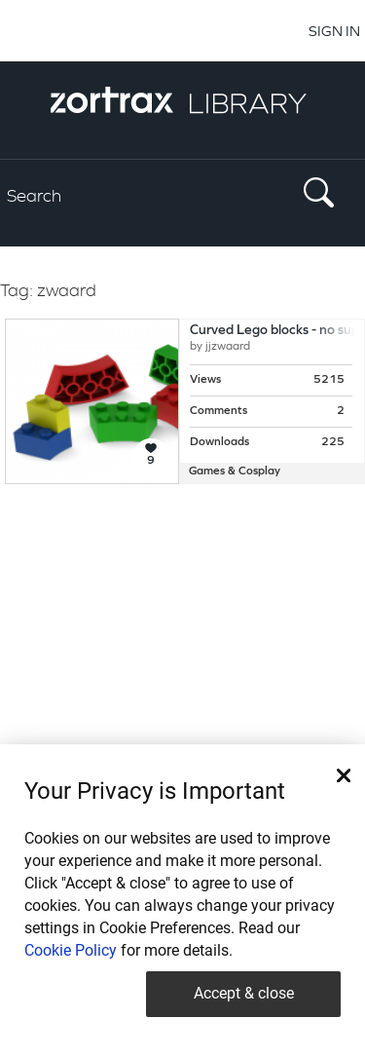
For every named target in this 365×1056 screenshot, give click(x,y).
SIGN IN (334, 30)
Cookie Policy (70, 950)
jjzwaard (227, 347)
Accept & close (244, 993)
